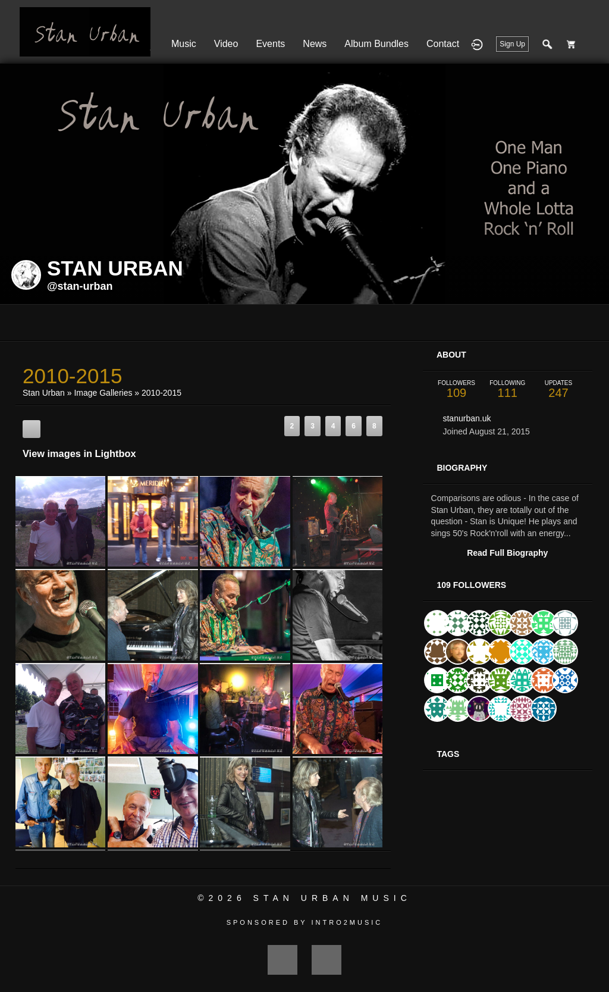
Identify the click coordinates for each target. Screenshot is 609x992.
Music (183, 44)
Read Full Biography (507, 553)
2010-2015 (161, 393)
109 (456, 389)
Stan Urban (44, 393)
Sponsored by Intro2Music (305, 922)
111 (507, 389)
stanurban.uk (466, 418)
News (315, 44)
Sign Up (512, 44)
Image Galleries (103, 393)
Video (226, 44)
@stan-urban (80, 286)
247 (558, 389)
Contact (442, 44)
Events (270, 44)
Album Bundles (376, 44)
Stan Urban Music (332, 898)
